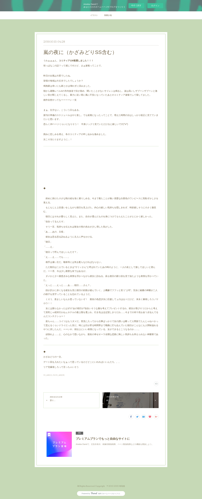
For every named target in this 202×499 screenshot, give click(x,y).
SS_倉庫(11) (47, 375)
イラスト (94, 15)
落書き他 (108, 15)
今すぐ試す (136, 5)
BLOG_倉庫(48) (59, 375)
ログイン (155, 5)
